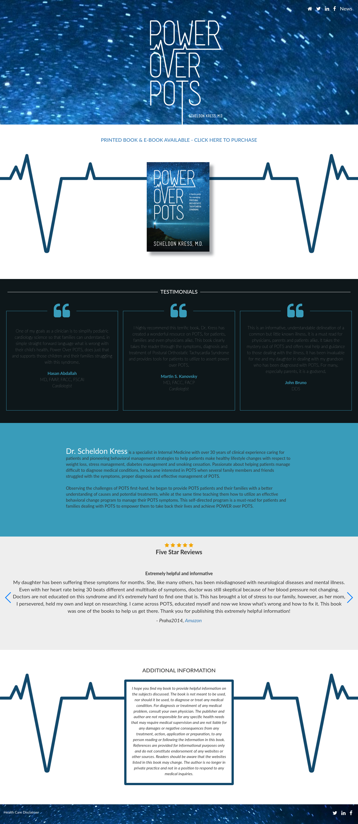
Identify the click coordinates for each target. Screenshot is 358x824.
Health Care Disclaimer (21, 812)
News (346, 8)
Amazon (193, 620)
